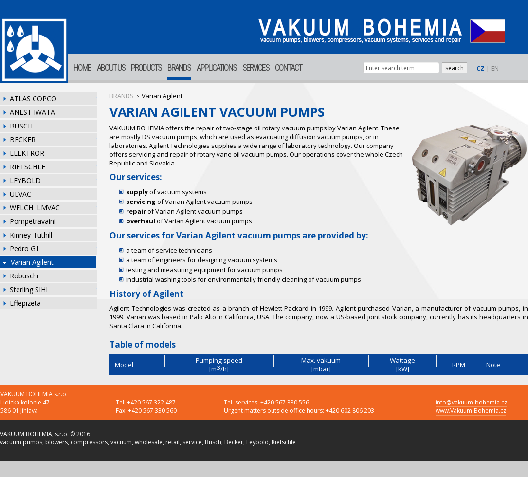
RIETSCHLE (27, 166)
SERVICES (255, 67)
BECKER (23, 139)
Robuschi (24, 275)
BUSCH (21, 125)
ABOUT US (111, 67)
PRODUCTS (146, 67)
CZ (480, 68)
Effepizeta (25, 303)
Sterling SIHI (29, 289)
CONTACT (288, 67)
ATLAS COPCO (33, 98)
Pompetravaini (32, 221)
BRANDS (179, 67)
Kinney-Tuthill (31, 234)
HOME (82, 67)
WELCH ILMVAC (35, 207)
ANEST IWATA (32, 112)
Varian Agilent (32, 262)
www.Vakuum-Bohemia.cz (471, 410)
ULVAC (20, 194)
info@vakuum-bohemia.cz (471, 402)
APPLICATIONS (217, 67)
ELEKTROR (27, 153)
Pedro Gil (24, 248)
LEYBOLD (25, 180)
